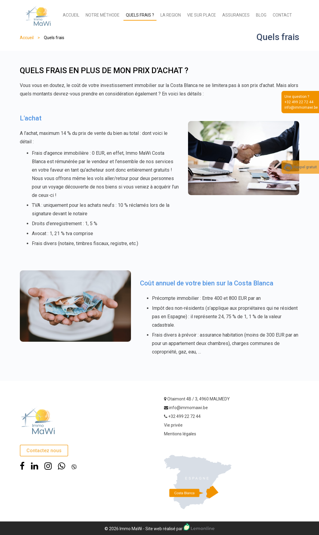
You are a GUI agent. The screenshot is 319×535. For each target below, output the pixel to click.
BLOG (261, 15)
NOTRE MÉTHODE (103, 15)
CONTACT (282, 15)
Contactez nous (44, 450)
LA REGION (170, 15)
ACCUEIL (71, 15)
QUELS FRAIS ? (140, 15)
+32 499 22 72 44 (184, 416)
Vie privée (173, 425)
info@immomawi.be (188, 407)
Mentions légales (180, 433)
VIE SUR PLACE (201, 15)
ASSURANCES (236, 15)
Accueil (27, 37)
